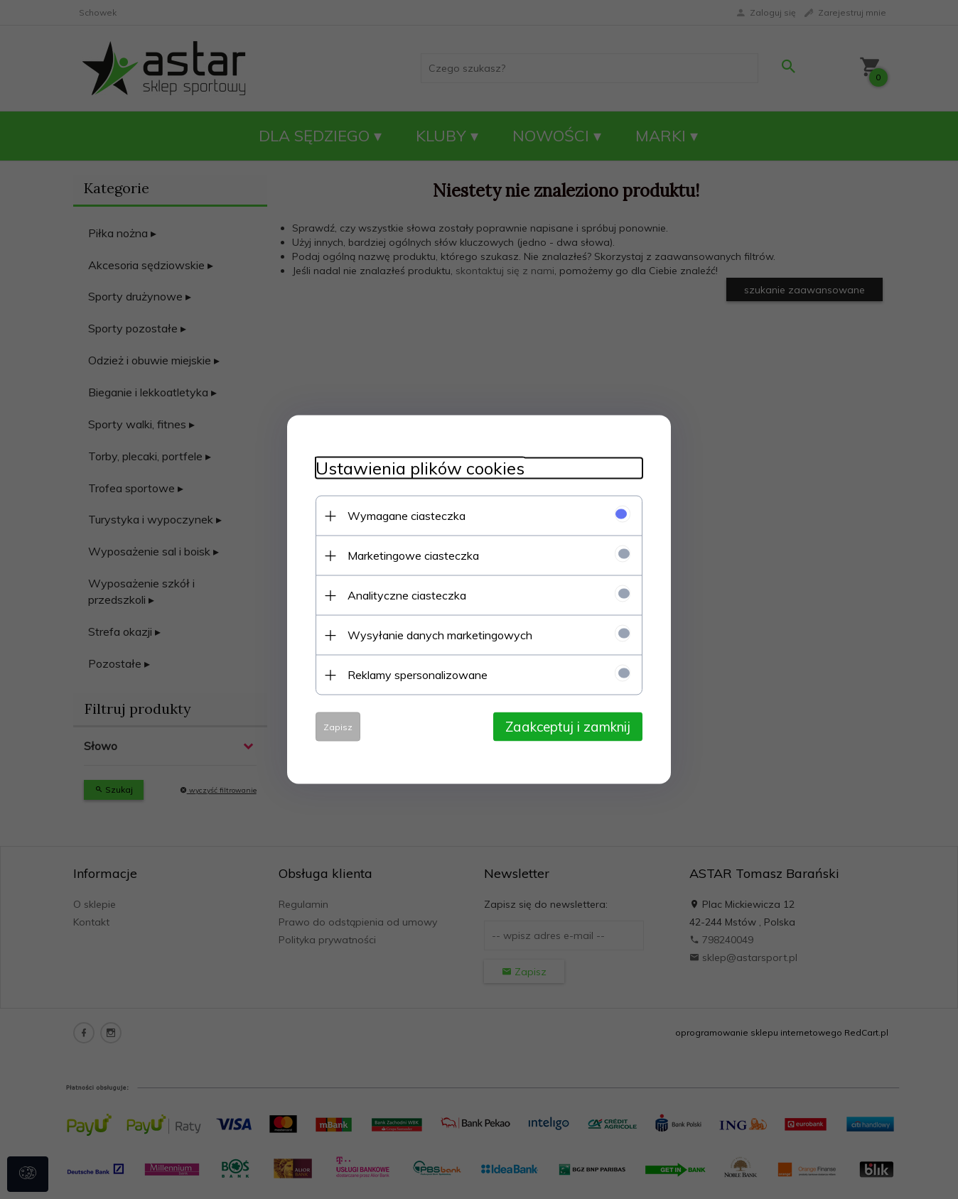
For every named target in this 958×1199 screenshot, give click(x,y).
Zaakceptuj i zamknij (567, 726)
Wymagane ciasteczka (406, 516)
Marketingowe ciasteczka (413, 555)
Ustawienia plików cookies (420, 468)
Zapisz (337, 727)
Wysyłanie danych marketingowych (440, 635)
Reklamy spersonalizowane (418, 675)
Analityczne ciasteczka (407, 595)
